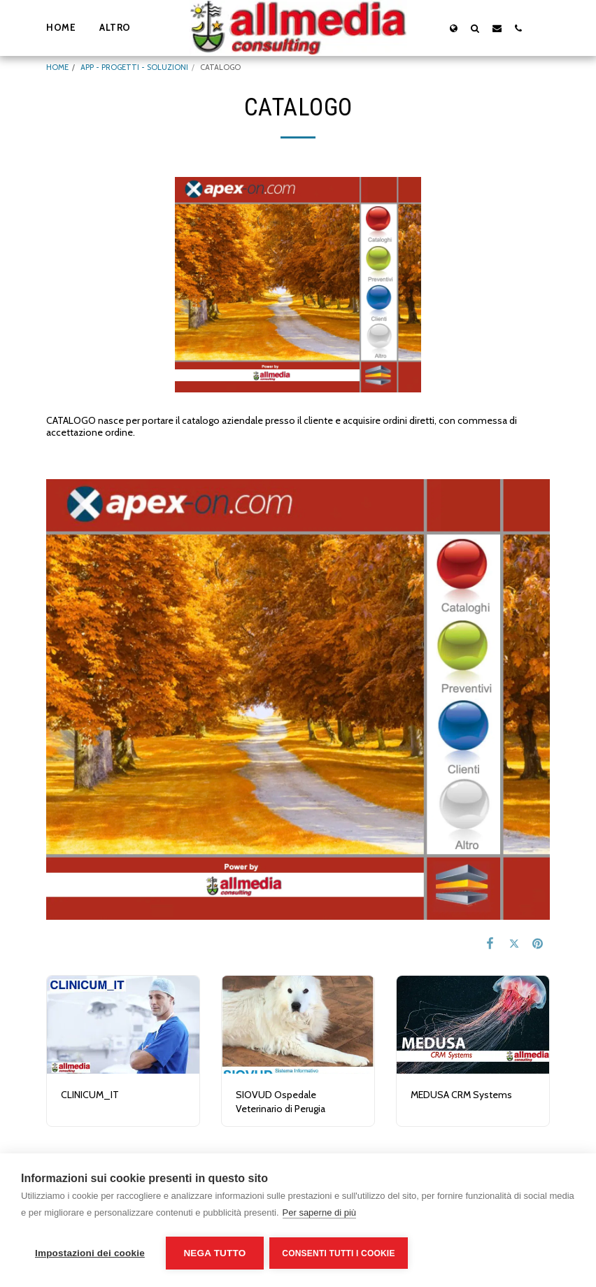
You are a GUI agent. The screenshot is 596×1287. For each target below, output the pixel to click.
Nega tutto (214, 1253)
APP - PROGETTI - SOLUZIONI (134, 67)
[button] (475, 28)
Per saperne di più (320, 1214)
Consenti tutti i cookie (339, 1253)
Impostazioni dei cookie (90, 1253)
